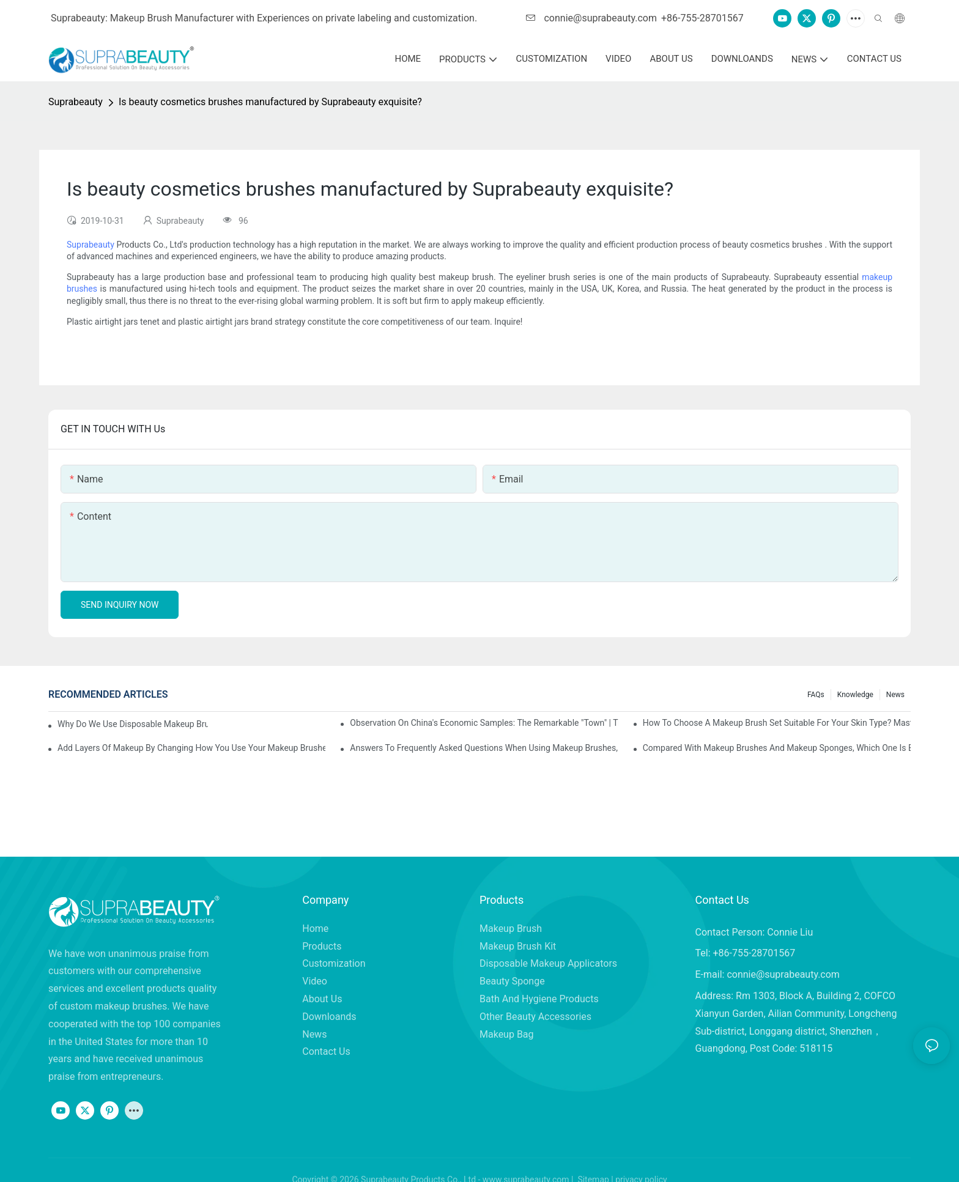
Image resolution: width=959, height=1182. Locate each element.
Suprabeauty (75, 102)
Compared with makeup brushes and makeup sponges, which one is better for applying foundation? (777, 748)
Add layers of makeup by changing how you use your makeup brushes (191, 748)
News (895, 694)
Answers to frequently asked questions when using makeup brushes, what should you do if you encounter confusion (484, 748)
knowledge (855, 694)
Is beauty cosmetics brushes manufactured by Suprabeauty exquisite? (270, 102)
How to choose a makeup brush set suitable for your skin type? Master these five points (777, 723)
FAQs (815, 694)
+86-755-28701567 (702, 18)
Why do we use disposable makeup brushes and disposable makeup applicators (132, 724)
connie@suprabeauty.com (591, 18)
